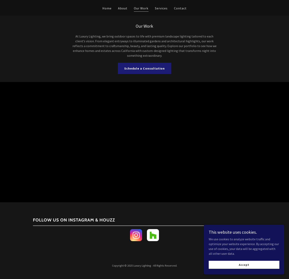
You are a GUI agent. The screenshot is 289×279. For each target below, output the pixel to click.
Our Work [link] (141, 8)
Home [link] (107, 8)
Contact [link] (180, 8)
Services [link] (161, 8)
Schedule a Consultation (144, 68)
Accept (244, 264)
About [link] (122, 8)
